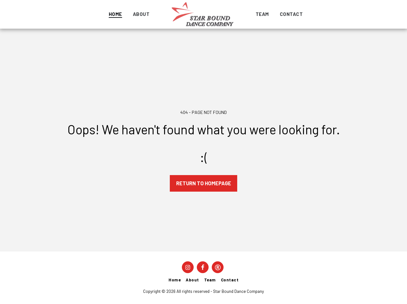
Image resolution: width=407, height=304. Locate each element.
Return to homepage (203, 183)
